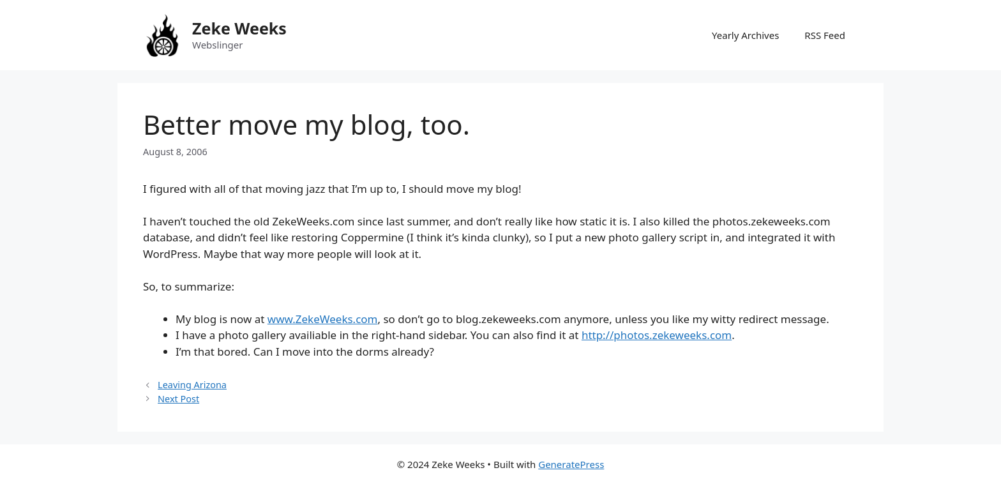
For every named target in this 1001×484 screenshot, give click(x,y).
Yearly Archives (745, 35)
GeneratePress (571, 464)
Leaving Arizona (192, 385)
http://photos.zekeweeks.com (657, 335)
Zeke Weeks (239, 28)
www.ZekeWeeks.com (322, 319)
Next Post (178, 399)
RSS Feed (824, 35)
